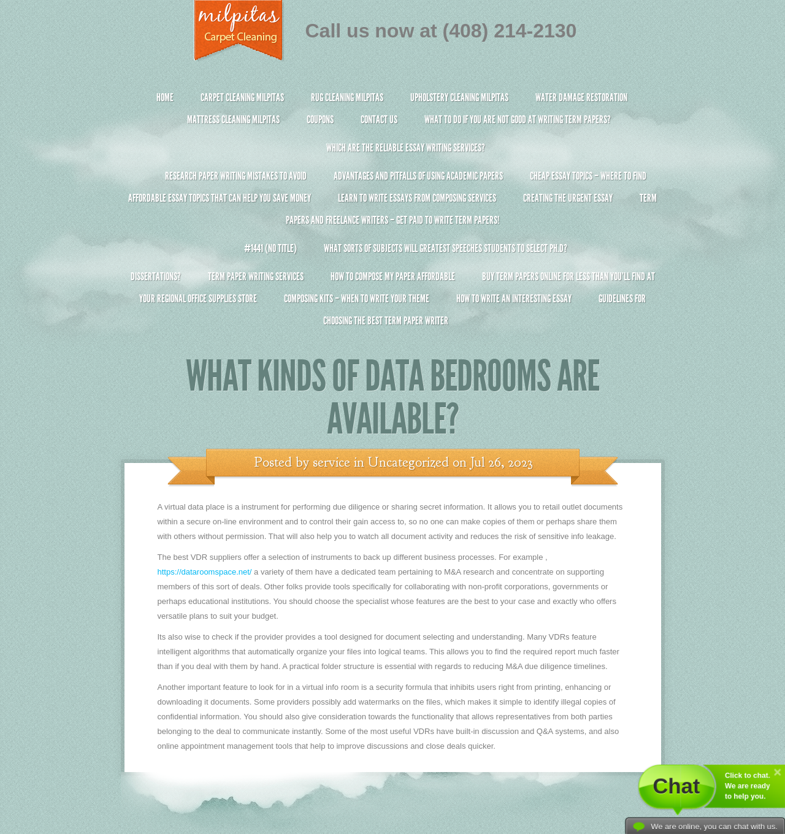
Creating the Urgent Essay (568, 198)
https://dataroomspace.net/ (205, 571)
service (331, 462)
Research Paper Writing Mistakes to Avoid (236, 176)
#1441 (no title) (270, 248)
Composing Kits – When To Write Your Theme (356, 298)
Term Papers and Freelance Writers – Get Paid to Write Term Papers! (392, 214)
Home (165, 97)
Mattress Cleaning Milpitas (233, 119)
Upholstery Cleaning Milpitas (459, 97)
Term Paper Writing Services (256, 276)
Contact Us (379, 119)
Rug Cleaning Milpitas (347, 97)
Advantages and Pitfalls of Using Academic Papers (418, 176)
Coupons (320, 119)
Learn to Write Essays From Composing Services (417, 198)
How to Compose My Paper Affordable (393, 276)
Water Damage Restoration (581, 97)
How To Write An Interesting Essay (514, 298)
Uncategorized (408, 462)
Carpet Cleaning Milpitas (242, 97)
